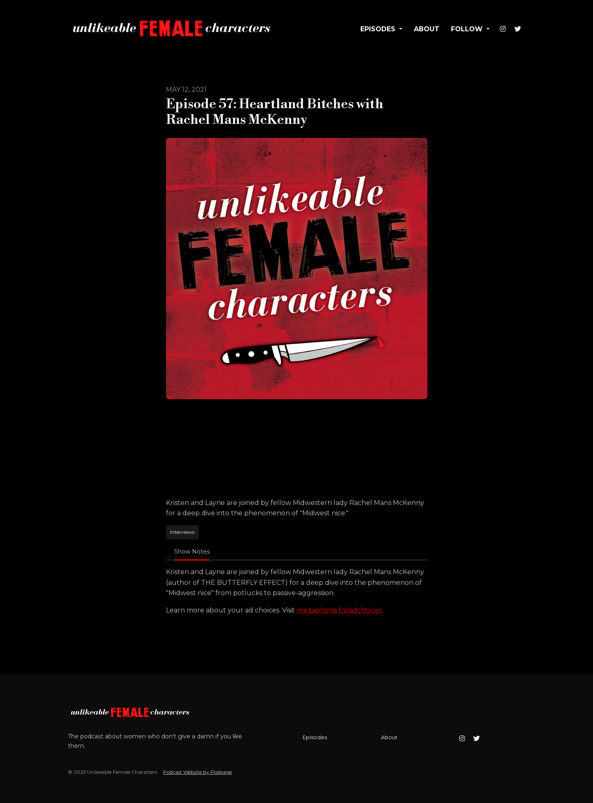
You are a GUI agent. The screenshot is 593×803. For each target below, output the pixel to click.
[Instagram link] (502, 29)
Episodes (378, 29)
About (426, 29)
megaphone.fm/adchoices (339, 610)
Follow (468, 29)
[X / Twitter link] (517, 29)
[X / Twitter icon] (476, 739)
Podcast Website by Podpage (197, 772)
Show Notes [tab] (192, 551)
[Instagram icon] (462, 739)
